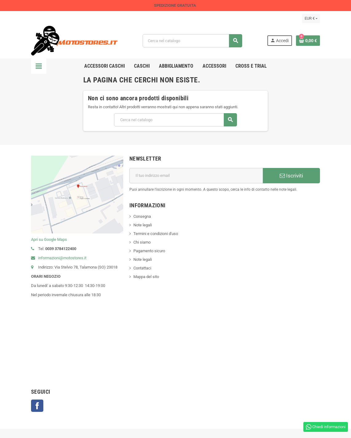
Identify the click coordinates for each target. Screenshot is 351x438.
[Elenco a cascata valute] (311, 18)
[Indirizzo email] (196, 175)
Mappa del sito (146, 276)
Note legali (142, 225)
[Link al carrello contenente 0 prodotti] (308, 40)
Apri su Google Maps (49, 239)
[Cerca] (192, 40)
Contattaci (142, 268)
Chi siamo (142, 242)
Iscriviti (291, 176)
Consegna (142, 216)
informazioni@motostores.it (58, 258)
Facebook (37, 406)
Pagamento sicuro (149, 251)
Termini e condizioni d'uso (155, 233)
